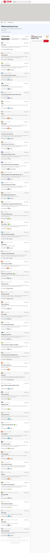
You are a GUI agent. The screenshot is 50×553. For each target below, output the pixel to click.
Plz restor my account (5, 444)
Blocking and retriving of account (8, 154)
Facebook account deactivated (7, 253)
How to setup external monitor (7, 324)
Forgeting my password (6, 334)
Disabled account (4, 283)
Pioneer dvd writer (5, 394)
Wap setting (3, 521)
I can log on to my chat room (7, 134)
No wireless (3, 44)
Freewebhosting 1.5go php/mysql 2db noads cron (11, 203)
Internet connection (5, 531)
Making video (4, 123)
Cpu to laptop (4, 314)
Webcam (3, 474)
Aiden (2, 103)
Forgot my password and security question (10, 174)
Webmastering (10, 22)
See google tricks (5, 85)
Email (2, 113)
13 (16, 542)
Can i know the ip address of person (8, 75)
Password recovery (5, 414)
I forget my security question (7, 424)
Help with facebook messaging (7, 234)
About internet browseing (6, 464)
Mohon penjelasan (5, 304)
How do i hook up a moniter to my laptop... (10, 344)
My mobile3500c (4, 494)
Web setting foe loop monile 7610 (8, 194)
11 (11, 542)
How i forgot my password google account (10, 385)
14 (18, 542)
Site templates (4, 224)
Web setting (3, 512)
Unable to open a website (6, 263)
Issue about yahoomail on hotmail (8, 184)
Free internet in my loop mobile (7, 484)
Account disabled (4, 454)
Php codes (3, 375)
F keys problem (4, 55)
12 (13, 542)
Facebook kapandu (5, 294)
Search (27, 36)
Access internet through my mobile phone (10, 164)
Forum (5, 22)
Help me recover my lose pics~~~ (8, 144)
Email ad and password (6, 365)
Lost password (4, 433)
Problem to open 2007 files (7, 273)
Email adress (4, 244)
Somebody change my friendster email (9, 354)
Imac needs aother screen (6, 214)
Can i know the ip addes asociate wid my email (11, 94)
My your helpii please (5, 65)
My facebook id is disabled (6, 503)
